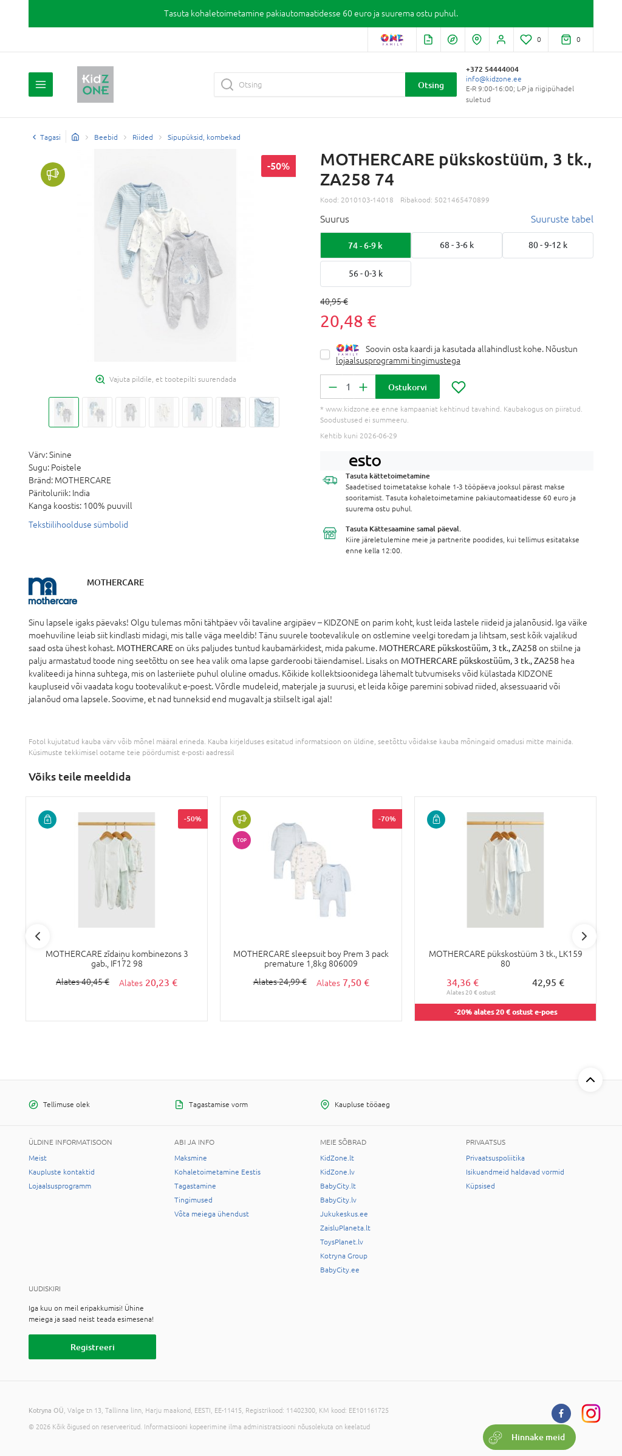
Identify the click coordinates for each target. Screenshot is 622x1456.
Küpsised (480, 1186)
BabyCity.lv (338, 1200)
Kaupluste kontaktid (62, 1172)
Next (584, 936)
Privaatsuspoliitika (495, 1158)
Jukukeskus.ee (344, 1214)
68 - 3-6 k (457, 245)
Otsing (431, 85)
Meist (38, 1158)
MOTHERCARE (115, 582)
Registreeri (92, 1347)
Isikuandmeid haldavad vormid (515, 1172)
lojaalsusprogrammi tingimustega (398, 360)
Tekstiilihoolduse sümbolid (78, 525)
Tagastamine (195, 1186)
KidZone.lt (337, 1158)
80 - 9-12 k (547, 245)
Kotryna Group (343, 1256)
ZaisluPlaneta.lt (345, 1228)
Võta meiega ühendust (211, 1214)
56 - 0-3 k (366, 273)
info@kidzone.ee (494, 79)
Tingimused (193, 1200)
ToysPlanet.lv (341, 1242)
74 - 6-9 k (365, 245)
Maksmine (190, 1158)
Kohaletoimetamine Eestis (217, 1172)
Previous (38, 936)
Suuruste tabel (562, 218)
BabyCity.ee (340, 1270)
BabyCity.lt (338, 1186)
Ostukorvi (407, 387)
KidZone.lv (337, 1172)
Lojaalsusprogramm (60, 1186)
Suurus (334, 218)
